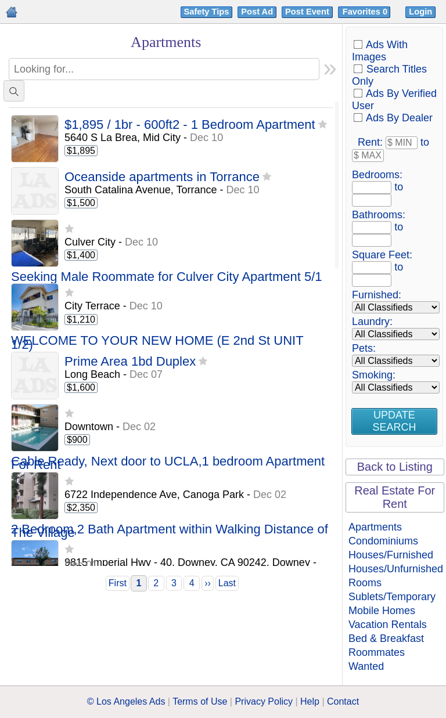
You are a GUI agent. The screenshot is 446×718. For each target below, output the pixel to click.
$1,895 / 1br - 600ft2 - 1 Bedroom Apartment (189, 125)
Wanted (366, 666)
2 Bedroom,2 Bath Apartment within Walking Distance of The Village (169, 531)
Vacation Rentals (387, 624)
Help (309, 701)
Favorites (366, 11)
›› (207, 583)
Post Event (307, 11)
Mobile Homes (381, 610)
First (118, 583)
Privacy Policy (264, 701)
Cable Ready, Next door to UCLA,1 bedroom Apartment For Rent (168, 463)
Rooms (365, 583)
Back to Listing (395, 466)
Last (227, 583)
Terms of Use (199, 701)
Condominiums (383, 541)
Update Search (394, 421)
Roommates (376, 652)
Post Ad (257, 11)
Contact (343, 701)
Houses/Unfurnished (395, 569)
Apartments (375, 527)
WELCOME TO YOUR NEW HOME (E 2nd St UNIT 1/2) (157, 343)
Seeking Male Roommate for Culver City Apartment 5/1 (166, 277)
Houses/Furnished (390, 555)
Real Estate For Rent (394, 497)
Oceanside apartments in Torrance (162, 177)
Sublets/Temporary (392, 596)
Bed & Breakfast (386, 638)
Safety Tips (206, 11)
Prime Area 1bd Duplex (130, 362)
